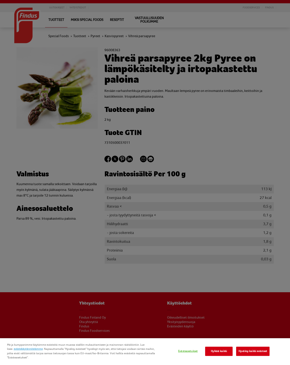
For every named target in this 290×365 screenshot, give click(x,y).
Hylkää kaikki (219, 351)
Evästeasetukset (188, 351)
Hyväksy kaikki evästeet (253, 351)
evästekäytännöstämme (28, 348)
